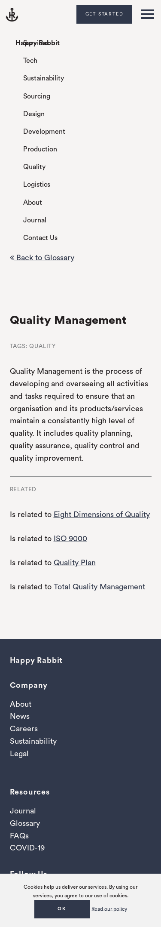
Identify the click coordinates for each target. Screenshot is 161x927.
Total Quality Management (99, 587)
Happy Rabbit (37, 43)
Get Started (104, 14)
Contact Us (40, 237)
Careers (24, 729)
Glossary (25, 823)
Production (40, 149)
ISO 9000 (70, 538)
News (20, 716)
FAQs (19, 836)
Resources (30, 792)
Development (44, 131)
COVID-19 (27, 848)
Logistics (36, 184)
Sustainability (43, 78)
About (32, 202)
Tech (30, 60)
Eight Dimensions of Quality (102, 514)
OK (62, 908)
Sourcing (36, 96)
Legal (19, 754)
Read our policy (109, 908)
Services (36, 43)
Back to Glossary (42, 258)
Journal (34, 220)
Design (34, 114)
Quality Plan (75, 563)
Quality (34, 166)
